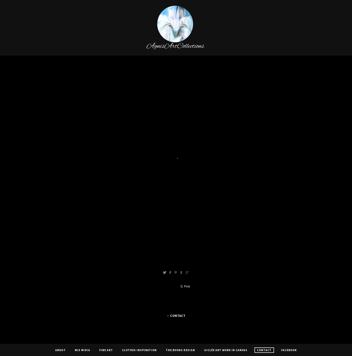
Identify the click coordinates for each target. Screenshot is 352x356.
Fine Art (106, 350)
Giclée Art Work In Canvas (225, 350)
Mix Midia (82, 350)
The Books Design (180, 350)
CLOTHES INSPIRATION (139, 350)
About (60, 350)
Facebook (289, 350)
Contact (176, 316)
